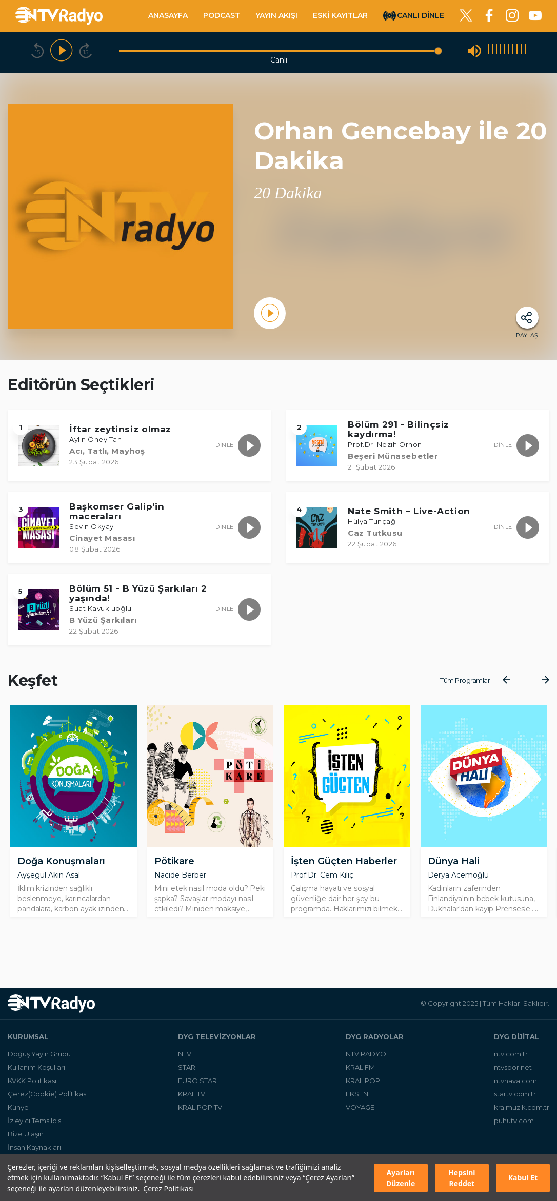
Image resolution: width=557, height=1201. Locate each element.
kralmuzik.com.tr (521, 1115)
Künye (18, 1115)
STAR (186, 1075)
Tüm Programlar (465, 680)
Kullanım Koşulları (36, 1075)
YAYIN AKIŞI (276, 15)
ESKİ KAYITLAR (340, 15)
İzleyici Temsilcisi (35, 1128)
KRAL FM (360, 1075)
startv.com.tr (515, 1101)
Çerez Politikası (168, 1188)
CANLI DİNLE (420, 14)
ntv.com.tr (511, 1061)
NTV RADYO (366, 1061)
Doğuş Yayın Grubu (39, 1061)
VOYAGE (360, 1115)
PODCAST (221, 15)
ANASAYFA (168, 15)
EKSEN (357, 1101)
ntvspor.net (513, 1075)
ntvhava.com (515, 1088)
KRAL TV (191, 1101)
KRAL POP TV (200, 1115)
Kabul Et (523, 1178)
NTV (184, 1061)
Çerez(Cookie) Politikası (48, 1101)
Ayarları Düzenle (400, 1178)
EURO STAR (197, 1088)
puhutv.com (514, 1128)
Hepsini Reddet (461, 1178)
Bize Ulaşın (26, 1141)
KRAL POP (363, 1088)
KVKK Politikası (32, 1088)
